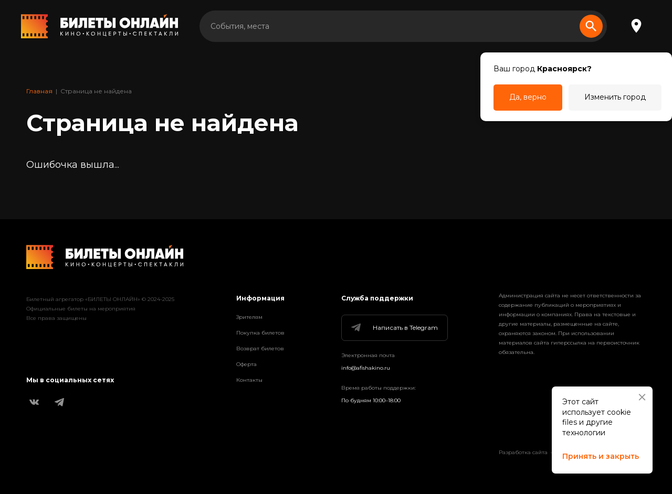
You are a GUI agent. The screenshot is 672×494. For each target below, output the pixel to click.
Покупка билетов (260, 332)
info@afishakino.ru (365, 367)
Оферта (246, 364)
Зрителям (249, 317)
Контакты (249, 380)
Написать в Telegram (394, 327)
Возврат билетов (260, 348)
